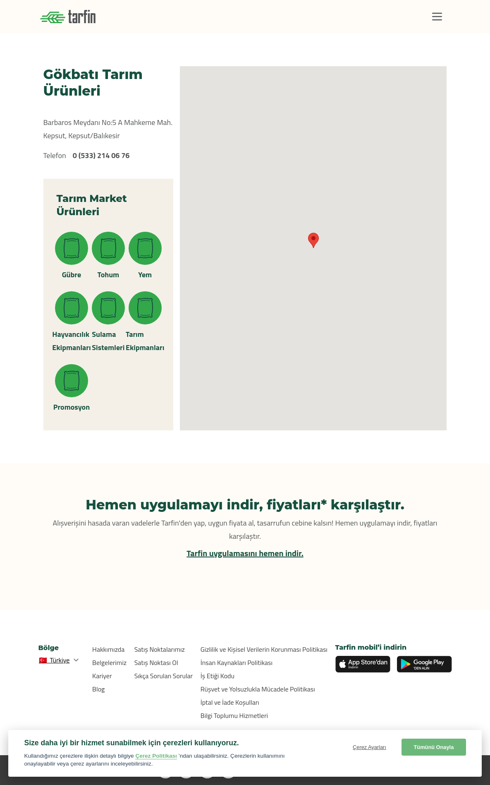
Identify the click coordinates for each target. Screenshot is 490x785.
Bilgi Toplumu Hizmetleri (234, 715)
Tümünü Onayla (434, 747)
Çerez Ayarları (369, 747)
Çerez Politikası (156, 756)
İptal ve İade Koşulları (230, 702)
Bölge (48, 648)
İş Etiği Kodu (217, 676)
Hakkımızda (108, 649)
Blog (98, 689)
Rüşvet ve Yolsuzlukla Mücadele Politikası (258, 689)
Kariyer (102, 676)
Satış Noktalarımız (159, 649)
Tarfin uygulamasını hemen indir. (245, 553)
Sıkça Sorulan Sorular (163, 676)
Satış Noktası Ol (156, 662)
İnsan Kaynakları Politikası (236, 662)
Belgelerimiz (109, 662)
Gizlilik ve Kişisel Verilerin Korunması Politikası (264, 649)
